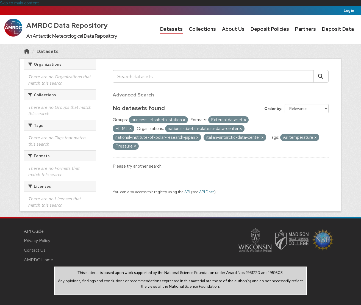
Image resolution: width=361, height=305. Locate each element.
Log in (349, 10)
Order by (272, 108)
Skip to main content (19, 3)
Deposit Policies (270, 29)
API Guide (34, 231)
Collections (202, 29)
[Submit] (321, 76)
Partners (305, 29)
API (187, 191)
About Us (233, 29)
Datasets (171, 29)
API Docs (206, 191)
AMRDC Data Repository (67, 25)
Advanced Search (133, 95)
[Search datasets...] (213, 76)
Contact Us (35, 250)
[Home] (26, 51)
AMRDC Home (38, 260)
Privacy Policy (37, 240)
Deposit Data (338, 29)
